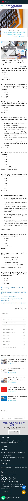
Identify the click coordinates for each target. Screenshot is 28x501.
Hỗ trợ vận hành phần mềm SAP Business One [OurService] (13, 457)
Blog (17, 30)
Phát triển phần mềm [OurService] (6, 455)
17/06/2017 (23, 78)
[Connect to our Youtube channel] (14, 478)
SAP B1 (23, 284)
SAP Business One (6, 267)
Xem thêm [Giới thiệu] (4, 447)
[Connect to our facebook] (2, 478)
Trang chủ (10, 30)
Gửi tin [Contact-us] (6, 491)
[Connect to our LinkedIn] (10, 478)
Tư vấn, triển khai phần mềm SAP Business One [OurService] (13, 452)
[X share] (16, 36)
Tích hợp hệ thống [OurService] (5, 460)
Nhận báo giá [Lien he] (14, 432)
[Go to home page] (14, 424)
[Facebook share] (13, 36)
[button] (2, 6)
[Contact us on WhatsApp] (3, 498)
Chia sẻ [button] (22, 36)
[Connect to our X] (6, 478)
